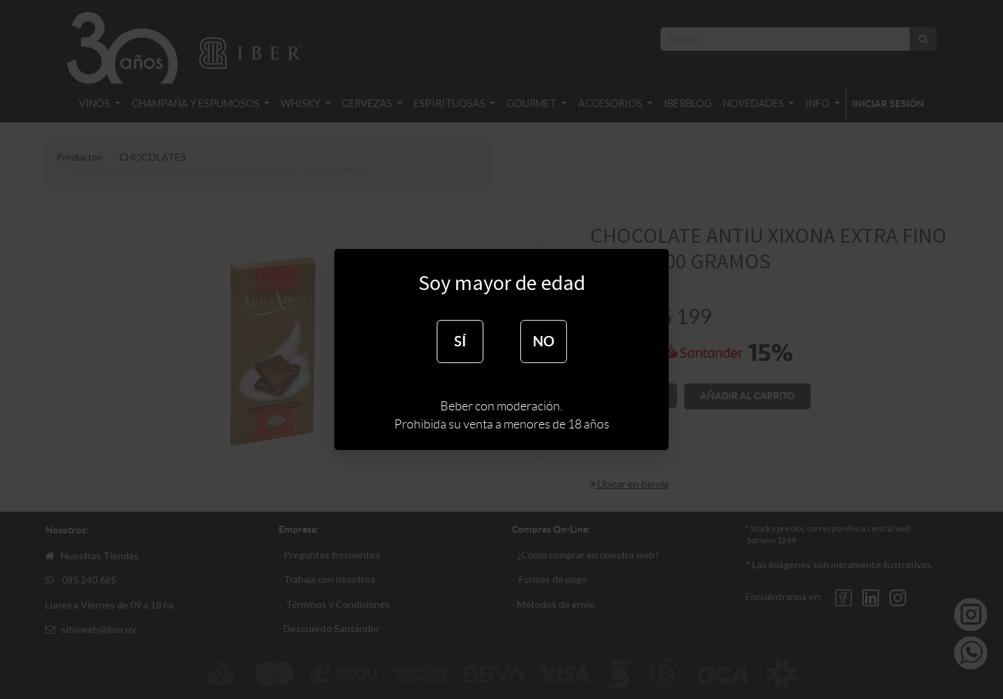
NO (543, 341)
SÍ (460, 341)
